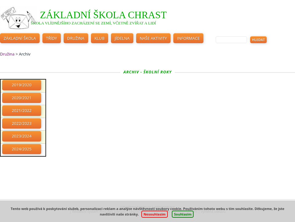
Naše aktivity (153, 38)
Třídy (51, 38)
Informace (188, 38)
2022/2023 (21, 123)
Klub (100, 38)
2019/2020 (21, 85)
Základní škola (20, 38)
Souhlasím (182, 214)
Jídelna (122, 38)
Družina (76, 38)
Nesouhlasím (155, 214)
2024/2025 (21, 149)
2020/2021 (21, 98)
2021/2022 (21, 110)
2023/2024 (21, 136)
